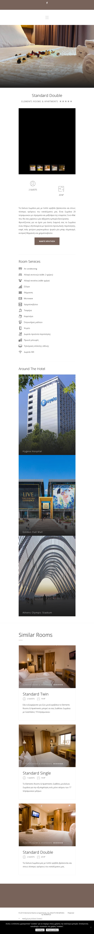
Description (47, 63)
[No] (90, 927)
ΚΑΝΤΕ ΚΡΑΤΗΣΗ (47, 241)
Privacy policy (52, 930)
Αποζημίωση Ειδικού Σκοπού (32, 919)
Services (47, 67)
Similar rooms (47, 74)
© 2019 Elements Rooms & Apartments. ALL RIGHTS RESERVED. (42, 913)
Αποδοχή (39, 930)
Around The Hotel (47, 70)
